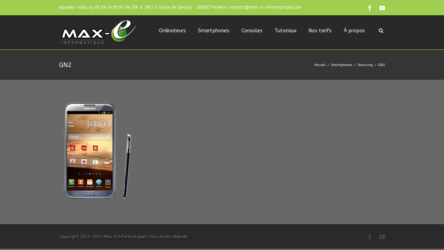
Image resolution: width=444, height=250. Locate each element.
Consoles (252, 31)
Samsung (365, 65)
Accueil (320, 65)
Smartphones (213, 31)
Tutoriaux (286, 31)
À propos (354, 31)
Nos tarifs (320, 31)
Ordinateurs (172, 31)
